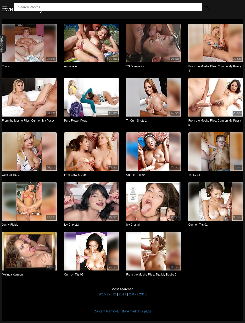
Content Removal (106, 311)
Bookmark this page (136, 311)
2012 (112, 294)
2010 (143, 294)
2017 (132, 294)
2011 (122, 294)
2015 (102, 294)
